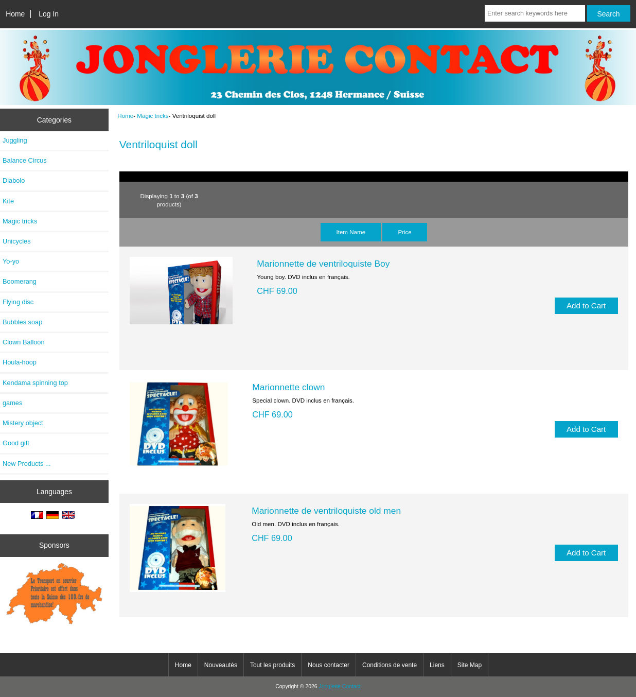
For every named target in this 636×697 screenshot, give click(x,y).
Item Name (350, 232)
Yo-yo (11, 261)
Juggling (15, 140)
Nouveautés (220, 665)
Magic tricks (152, 115)
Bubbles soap (22, 322)
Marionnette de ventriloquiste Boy (323, 263)
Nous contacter (328, 665)
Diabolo (14, 180)
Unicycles (17, 241)
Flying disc (18, 302)
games (12, 403)
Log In (49, 14)
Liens (437, 665)
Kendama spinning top (35, 383)
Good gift (16, 443)
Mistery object (23, 423)
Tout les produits (272, 665)
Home (15, 14)
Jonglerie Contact (340, 686)
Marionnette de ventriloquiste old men (326, 511)
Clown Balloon (24, 342)
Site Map (469, 665)
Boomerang (20, 281)
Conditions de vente (389, 665)
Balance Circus (25, 160)
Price (404, 232)
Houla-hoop (20, 362)
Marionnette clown (288, 387)
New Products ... (27, 463)
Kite (8, 201)
